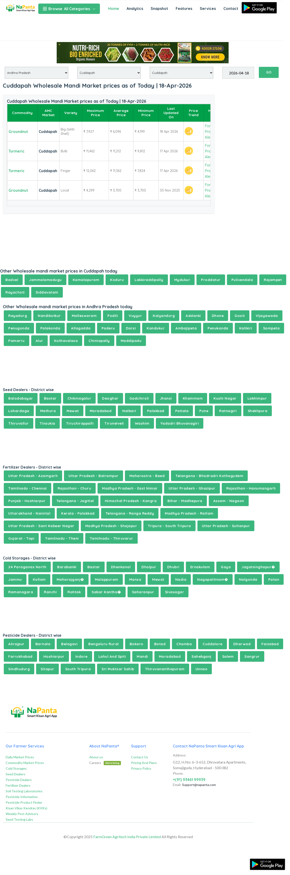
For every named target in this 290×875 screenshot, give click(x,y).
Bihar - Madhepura (184, 501)
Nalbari (129, 411)
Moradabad (101, 411)
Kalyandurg (164, 315)
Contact (230, 8)
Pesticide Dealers (19, 780)
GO (268, 72)
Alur (39, 340)
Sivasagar (174, 592)
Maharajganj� (70, 579)
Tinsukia (47, 423)
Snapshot (159, 8)
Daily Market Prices (20, 757)
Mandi (142, 656)
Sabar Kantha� (106, 592)
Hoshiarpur (53, 656)
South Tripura (78, 669)
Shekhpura (258, 411)
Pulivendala (242, 279)
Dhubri (173, 567)
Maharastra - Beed (147, 476)
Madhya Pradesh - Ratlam (189, 513)
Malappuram (106, 579)
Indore (81, 656)
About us (96, 757)
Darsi (131, 328)
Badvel (11, 279)
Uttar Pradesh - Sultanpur (226, 526)
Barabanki (67, 567)
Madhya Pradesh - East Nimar (130, 488)
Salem (228, 656)
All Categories (69, 9)
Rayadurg (17, 315)
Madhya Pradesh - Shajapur (111, 526)
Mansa (135, 579)
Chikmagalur (79, 398)
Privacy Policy (141, 768)
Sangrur (252, 656)
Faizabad (270, 644)
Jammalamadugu (45, 279)
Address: (179, 755)
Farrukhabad (20, 656)
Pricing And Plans (144, 763)
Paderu (108, 328)
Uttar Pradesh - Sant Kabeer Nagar (41, 526)
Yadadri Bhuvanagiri (179, 423)
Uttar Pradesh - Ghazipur (192, 488)
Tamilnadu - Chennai (27, 488)
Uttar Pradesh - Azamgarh (33, 476)
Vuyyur (135, 315)
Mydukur (182, 279)
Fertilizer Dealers (18, 785)
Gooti (240, 315)
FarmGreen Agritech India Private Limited (127, 836)
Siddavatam (47, 292)
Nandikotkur (49, 315)
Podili (112, 315)
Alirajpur (16, 644)
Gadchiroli (139, 398)
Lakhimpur (257, 398)
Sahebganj (201, 656)
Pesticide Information (22, 797)
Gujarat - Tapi (21, 538)
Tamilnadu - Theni (62, 538)
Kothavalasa (66, 340)
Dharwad (242, 644)
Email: (177, 785)
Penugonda (19, 328)
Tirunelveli (114, 423)
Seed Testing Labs (19, 819)
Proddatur (211, 279)
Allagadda (81, 328)
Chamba (184, 644)
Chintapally (99, 340)
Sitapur (47, 669)
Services (208, 8)
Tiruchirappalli (80, 423)
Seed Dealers (15, 774)
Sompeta (271, 328)
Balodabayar (20, 398)
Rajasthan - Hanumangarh (251, 488)
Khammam (193, 398)
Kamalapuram (86, 279)
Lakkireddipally (149, 279)
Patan (273, 579)
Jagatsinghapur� (258, 567)
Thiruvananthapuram (165, 669)
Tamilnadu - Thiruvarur (111, 538)
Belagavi (69, 644)
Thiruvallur (18, 423)
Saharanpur (143, 592)
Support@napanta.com (199, 785)
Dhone (218, 315)
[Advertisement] (141, 28)
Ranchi (50, 592)
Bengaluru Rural (103, 644)
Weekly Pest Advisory (22, 814)
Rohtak (74, 592)
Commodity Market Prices (25, 763)
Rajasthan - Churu (74, 488)
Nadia (181, 579)
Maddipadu (131, 340)
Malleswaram (84, 315)
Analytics (135, 8)
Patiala (182, 411)
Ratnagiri (228, 411)
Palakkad (155, 411)
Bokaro (136, 644)
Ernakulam (200, 567)
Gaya (226, 567)
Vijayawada (267, 315)
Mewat (73, 411)
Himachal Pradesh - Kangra (131, 501)
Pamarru (16, 340)
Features (184, 8)
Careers (105, 763)
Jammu (15, 579)
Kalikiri (245, 328)
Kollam (39, 579)
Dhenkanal (121, 567)
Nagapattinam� (212, 579)
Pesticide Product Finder (24, 802)
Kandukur (156, 328)
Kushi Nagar (225, 398)
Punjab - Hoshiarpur (27, 501)
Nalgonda (248, 579)
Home (113, 8)
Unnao (202, 669)
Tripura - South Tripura (169, 526)
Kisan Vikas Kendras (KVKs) (26, 808)
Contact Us (139, 757)
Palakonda (50, 328)
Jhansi (166, 398)
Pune (203, 411)
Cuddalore (212, 644)
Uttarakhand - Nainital (29, 513)
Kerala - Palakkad (78, 513)
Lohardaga (18, 411)
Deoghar (110, 398)
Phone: (178, 773)
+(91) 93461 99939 (189, 779)
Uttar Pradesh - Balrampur (93, 476)
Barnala (43, 644)
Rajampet (273, 279)
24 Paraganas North (27, 567)
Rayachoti (15, 292)
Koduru (117, 279)
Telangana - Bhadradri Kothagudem (209, 476)
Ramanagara (20, 592)
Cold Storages (16, 768)
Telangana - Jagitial (75, 501)
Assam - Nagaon (228, 501)
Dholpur (148, 567)
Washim (142, 423)
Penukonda (218, 328)
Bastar (50, 398)
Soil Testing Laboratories (24, 791)
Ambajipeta (186, 328)
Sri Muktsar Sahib (118, 669)
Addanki (193, 315)
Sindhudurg (19, 669)
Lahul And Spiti (112, 656)
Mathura (48, 411)
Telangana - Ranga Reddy (130, 513)
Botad (160, 644)
